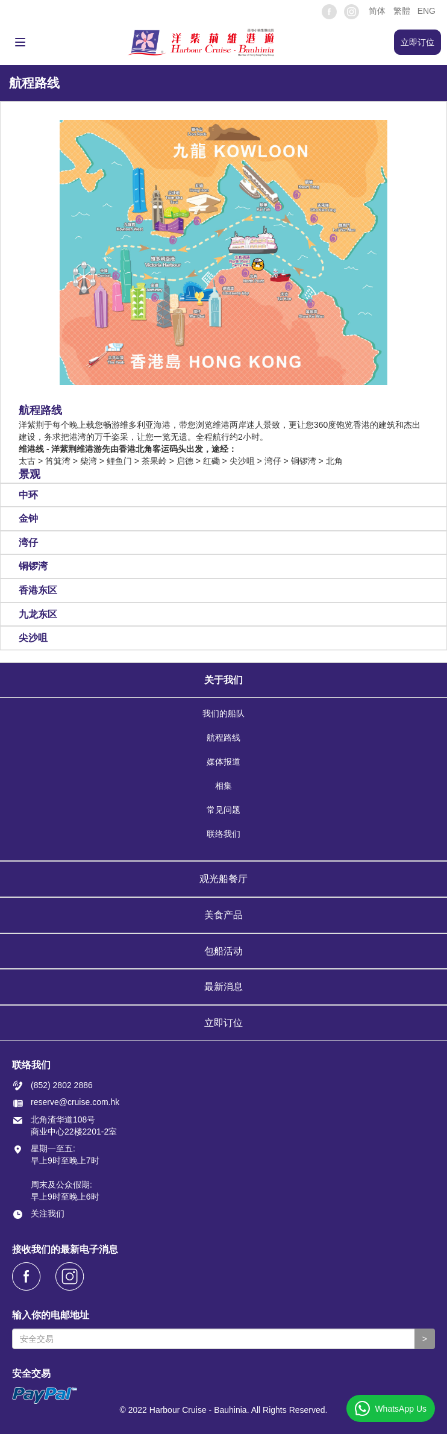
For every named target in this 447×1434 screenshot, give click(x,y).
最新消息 (223, 987)
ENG (426, 11)
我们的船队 (223, 714)
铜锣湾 (33, 566)
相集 (223, 786)
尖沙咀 (33, 638)
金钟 (28, 518)
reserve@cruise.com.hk (75, 1102)
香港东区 (38, 590)
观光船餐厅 (223, 879)
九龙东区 (38, 614)
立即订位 (223, 1023)
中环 (28, 495)
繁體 (401, 11)
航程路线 (223, 738)
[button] (376, 10)
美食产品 (223, 915)
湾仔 (28, 542)
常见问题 (223, 810)
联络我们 (223, 834)
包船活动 (223, 951)
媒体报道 (223, 762)
